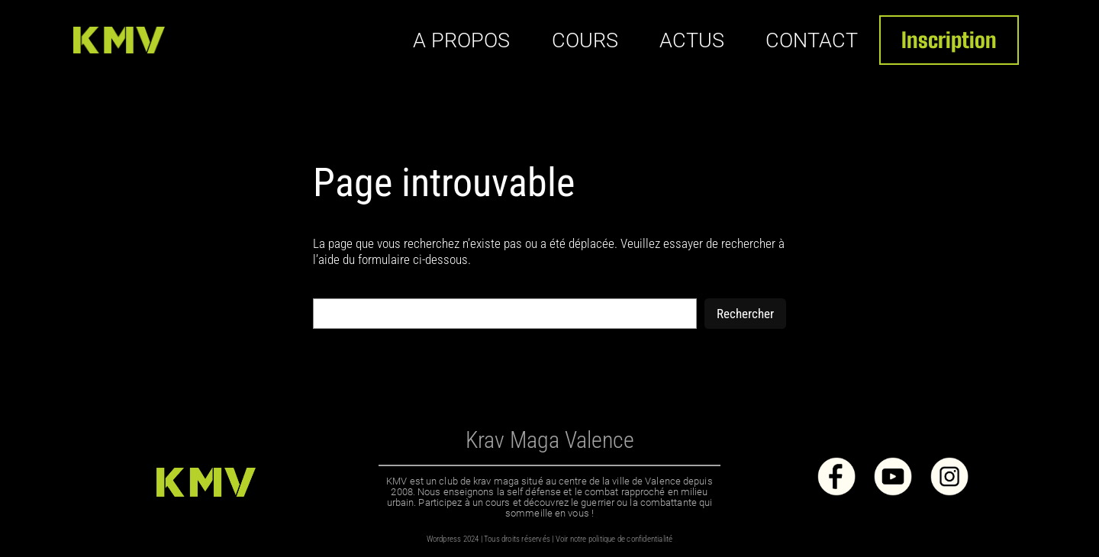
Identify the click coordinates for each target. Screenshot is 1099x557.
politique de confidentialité (630, 539)
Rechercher (745, 313)
